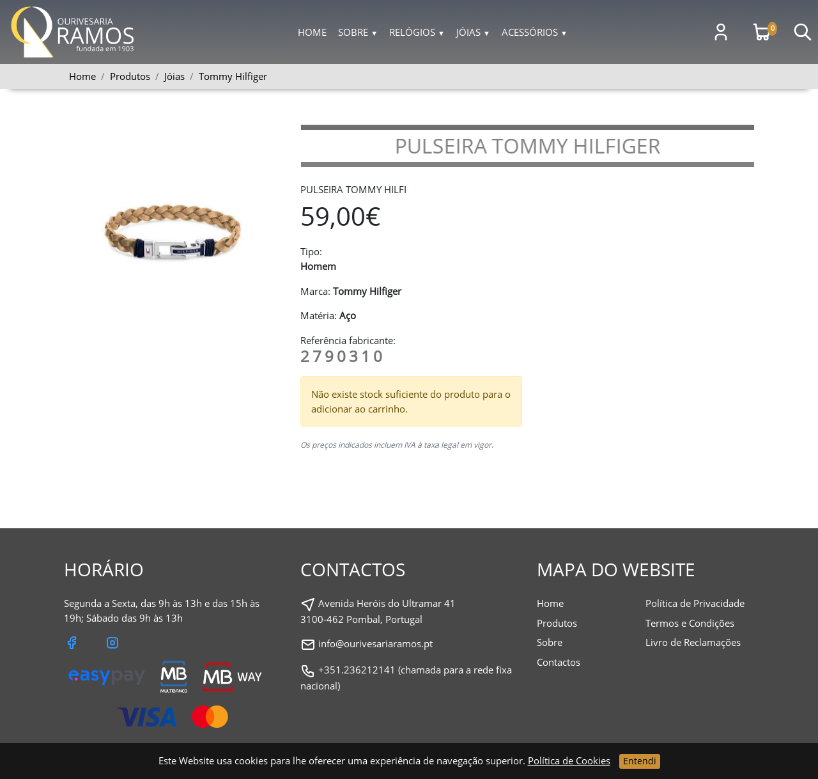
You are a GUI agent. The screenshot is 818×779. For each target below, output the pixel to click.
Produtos (557, 623)
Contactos (558, 662)
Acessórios (534, 32)
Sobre (358, 32)
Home (312, 32)
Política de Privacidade (695, 603)
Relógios (417, 32)
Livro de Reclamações (693, 642)
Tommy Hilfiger (233, 76)
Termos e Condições (689, 623)
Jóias (473, 32)
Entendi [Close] (639, 761)
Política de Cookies (569, 760)
